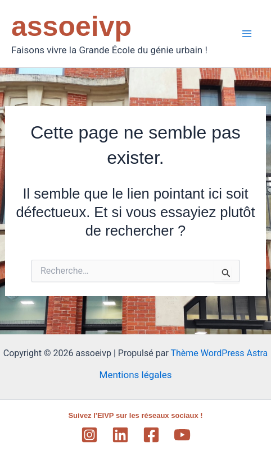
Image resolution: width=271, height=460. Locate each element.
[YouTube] (182, 434)
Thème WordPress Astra (219, 353)
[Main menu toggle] (247, 34)
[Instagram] (89, 434)
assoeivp (71, 26)
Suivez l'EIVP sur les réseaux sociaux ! (135, 415)
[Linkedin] (120, 434)
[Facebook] (151, 434)
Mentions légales (136, 374)
